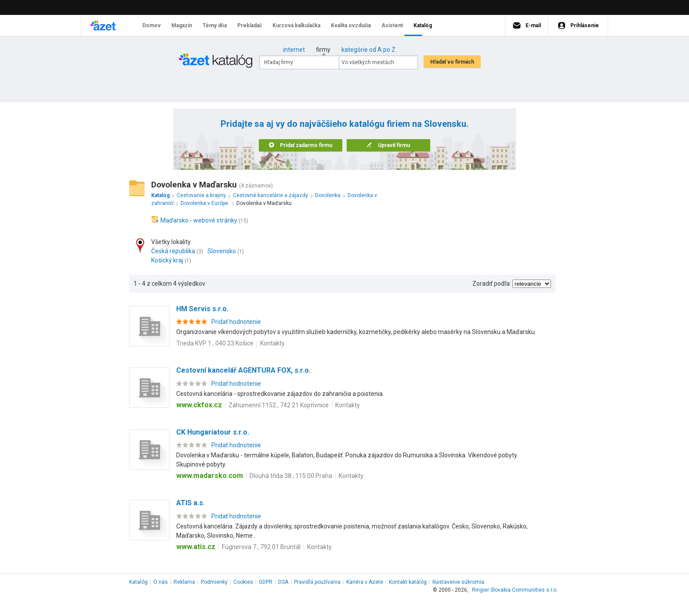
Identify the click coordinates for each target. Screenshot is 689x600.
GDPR (265, 582)
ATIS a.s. (190, 503)
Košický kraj (167, 260)
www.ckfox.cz (199, 405)
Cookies (243, 582)
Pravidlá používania (317, 582)
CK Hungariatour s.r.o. (212, 432)
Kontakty (272, 343)
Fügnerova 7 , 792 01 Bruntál (261, 546)
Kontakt (408, 582)
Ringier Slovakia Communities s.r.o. (515, 590)
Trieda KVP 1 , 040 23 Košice (215, 343)
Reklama (184, 582)
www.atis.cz (195, 547)
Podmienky (214, 582)
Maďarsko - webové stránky (198, 220)
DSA (283, 582)
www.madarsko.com (209, 475)
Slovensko (221, 251)
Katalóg (138, 582)
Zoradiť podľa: (491, 283)
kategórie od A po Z (368, 49)
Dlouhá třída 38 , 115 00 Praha (291, 475)
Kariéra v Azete (364, 582)
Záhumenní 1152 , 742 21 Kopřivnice (278, 405)
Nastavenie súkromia (458, 582)
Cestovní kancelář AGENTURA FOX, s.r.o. (243, 370)
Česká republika (173, 251)
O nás (160, 582)
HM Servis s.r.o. (202, 309)
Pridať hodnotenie (236, 321)
